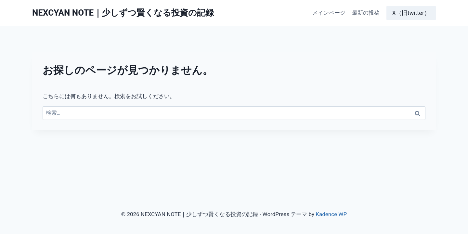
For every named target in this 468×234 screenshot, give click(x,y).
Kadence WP (331, 214)
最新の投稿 (366, 12)
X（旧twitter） (411, 12)
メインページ (328, 12)
